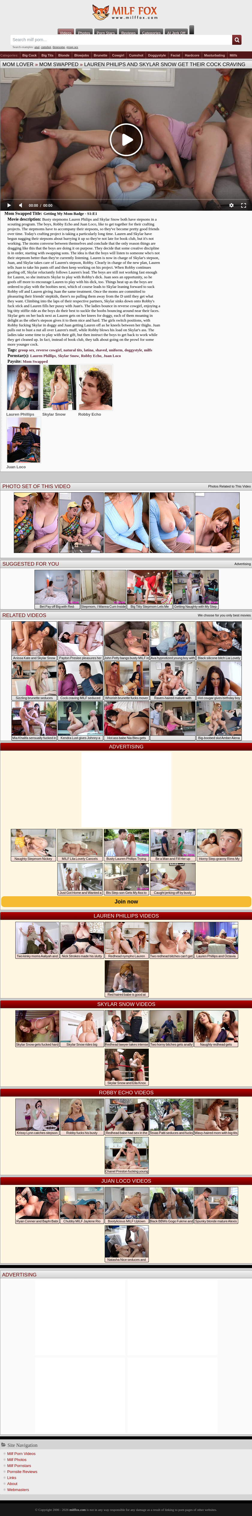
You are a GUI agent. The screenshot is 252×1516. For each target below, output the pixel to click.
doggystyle (133, 350)
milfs (148, 350)
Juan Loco (112, 355)
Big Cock (29, 55)
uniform (116, 350)
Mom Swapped (59, 64)
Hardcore (192, 55)
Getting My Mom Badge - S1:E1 (70, 213)
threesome (58, 47)
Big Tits (47, 55)
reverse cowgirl (49, 350)
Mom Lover (18, 64)
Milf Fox (126, 12)
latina (89, 350)
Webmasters (18, 1489)
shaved (101, 350)
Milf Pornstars (19, 1465)
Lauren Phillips (43, 355)
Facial (175, 55)
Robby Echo (91, 355)
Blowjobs (81, 55)
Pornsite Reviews (22, 1471)
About (12, 1483)
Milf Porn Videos (21, 1453)
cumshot (46, 47)
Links (11, 1477)
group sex (72, 47)
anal (37, 47)
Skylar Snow (68, 355)
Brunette (100, 55)
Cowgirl (118, 55)
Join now (126, 902)
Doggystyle (157, 55)
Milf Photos (16, 1459)
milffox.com (77, 1509)
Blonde (63, 55)
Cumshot (136, 55)
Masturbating (214, 55)
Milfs (233, 55)
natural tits (73, 350)
